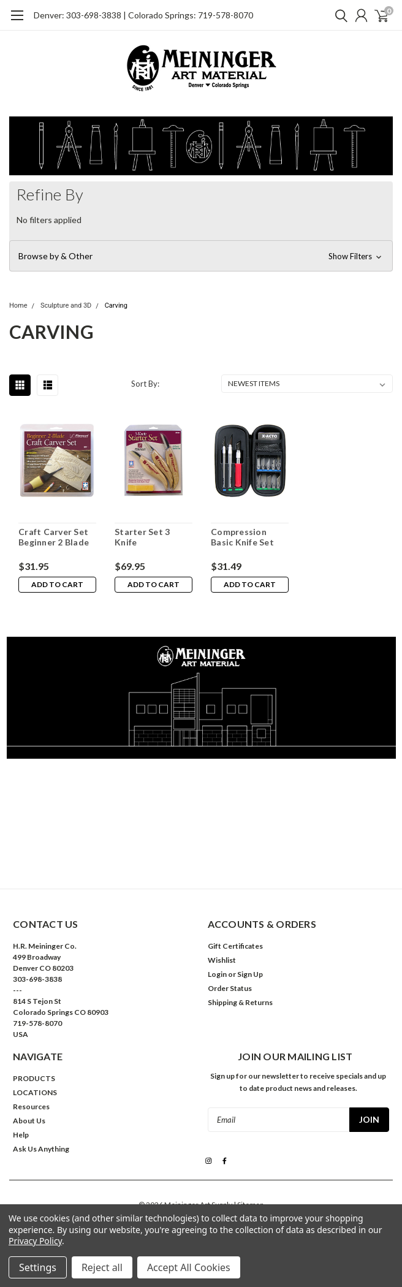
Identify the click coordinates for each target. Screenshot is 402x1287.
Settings (37, 1267)
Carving (116, 305)
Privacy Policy (35, 1241)
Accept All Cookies (188, 1267)
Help (21, 1134)
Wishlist (222, 960)
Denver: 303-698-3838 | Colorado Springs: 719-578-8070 (143, 15)
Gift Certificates (235, 946)
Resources (31, 1106)
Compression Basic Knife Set (242, 537)
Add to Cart (57, 584)
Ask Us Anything (41, 1148)
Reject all (102, 1267)
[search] (338, 15)
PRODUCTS (34, 1078)
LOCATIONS (35, 1092)
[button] (201, 256)
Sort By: (145, 384)
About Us (29, 1120)
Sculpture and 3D (65, 305)
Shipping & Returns (240, 1002)
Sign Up (250, 974)
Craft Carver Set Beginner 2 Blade (53, 537)
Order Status (230, 988)
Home (18, 305)
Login (217, 974)
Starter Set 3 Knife (142, 537)
